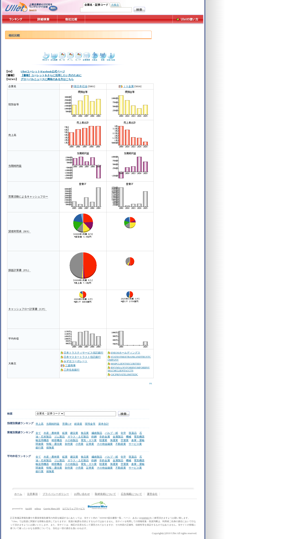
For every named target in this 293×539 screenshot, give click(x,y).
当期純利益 (52, 423)
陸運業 (103, 440)
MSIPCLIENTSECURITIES (124, 363)
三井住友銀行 (70, 369)
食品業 (85, 432)
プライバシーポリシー (56, 494)
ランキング (16, 19)
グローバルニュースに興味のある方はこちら (47, 79)
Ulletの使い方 (188, 19)
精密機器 (56, 440)
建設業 (74, 432)
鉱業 (65, 432)
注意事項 (32, 494)
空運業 (125, 440)
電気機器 (139, 436)
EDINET (145, 518)
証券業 (90, 443)
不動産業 (120, 443)
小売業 (79, 443)
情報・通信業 (54, 443)
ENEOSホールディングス (124, 352)
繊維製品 (97, 432)
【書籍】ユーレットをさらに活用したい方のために (51, 75)
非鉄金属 (104, 436)
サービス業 (135, 443)
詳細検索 (44, 19)
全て (38, 432)
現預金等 (90, 423)
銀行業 (40, 447)
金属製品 (118, 436)
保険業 (50, 447)
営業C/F (67, 423)
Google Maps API (52, 508)
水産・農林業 (51, 432)
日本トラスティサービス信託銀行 (82, 352)
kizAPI (28, 508)
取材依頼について (105, 494)
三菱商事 (68, 365)
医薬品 (133, 432)
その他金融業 (105, 443)
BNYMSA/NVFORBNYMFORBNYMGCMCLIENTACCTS (129, 369)
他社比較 (71, 19)
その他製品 (71, 440)
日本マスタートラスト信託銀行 (81, 357)
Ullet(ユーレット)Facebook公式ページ (43, 71)
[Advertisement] (77, 394)
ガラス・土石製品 (78, 436)
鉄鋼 (94, 436)
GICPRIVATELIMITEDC (123, 374)
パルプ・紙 (111, 432)
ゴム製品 (59, 436)
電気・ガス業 (89, 440)
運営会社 (152, 494)
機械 (128, 436)
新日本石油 (79, 86)
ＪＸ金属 (126, 86)
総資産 (78, 423)
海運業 (114, 440)
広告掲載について (131, 494)
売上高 (40, 423)
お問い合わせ (82, 494)
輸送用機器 (42, 440)
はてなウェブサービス (73, 508)
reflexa (38, 508)
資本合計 (103, 423)
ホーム (18, 494)
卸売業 (69, 443)
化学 (123, 432)
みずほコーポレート (74, 361)
